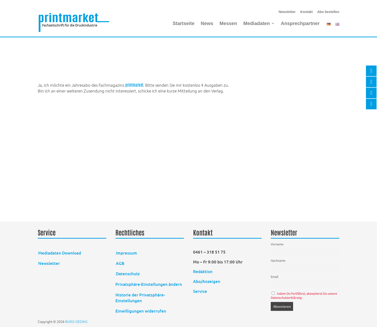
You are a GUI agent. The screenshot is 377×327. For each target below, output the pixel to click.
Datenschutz (128, 273)
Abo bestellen (328, 12)
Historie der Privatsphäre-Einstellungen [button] (140, 297)
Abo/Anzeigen (206, 281)
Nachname (278, 260)
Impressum (126, 253)
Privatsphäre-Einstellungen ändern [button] (148, 284)
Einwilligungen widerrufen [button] (140, 311)
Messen (228, 24)
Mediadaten (256, 24)
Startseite (184, 24)
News (207, 24)
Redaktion (203, 271)
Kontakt (306, 12)
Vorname (277, 244)
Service (200, 291)
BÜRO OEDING (76, 321)
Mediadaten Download (59, 253)
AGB (120, 263)
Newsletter (287, 12)
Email (274, 277)
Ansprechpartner (300, 24)
